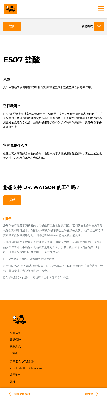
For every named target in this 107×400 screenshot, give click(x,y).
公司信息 (15, 333)
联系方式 (15, 346)
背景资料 (15, 374)
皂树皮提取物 (22, 394)
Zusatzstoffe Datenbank (26, 368)
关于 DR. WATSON (22, 361)
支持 (12, 381)
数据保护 (15, 339)
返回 (12, 26)
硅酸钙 (89, 394)
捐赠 (12, 200)
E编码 (13, 353)
